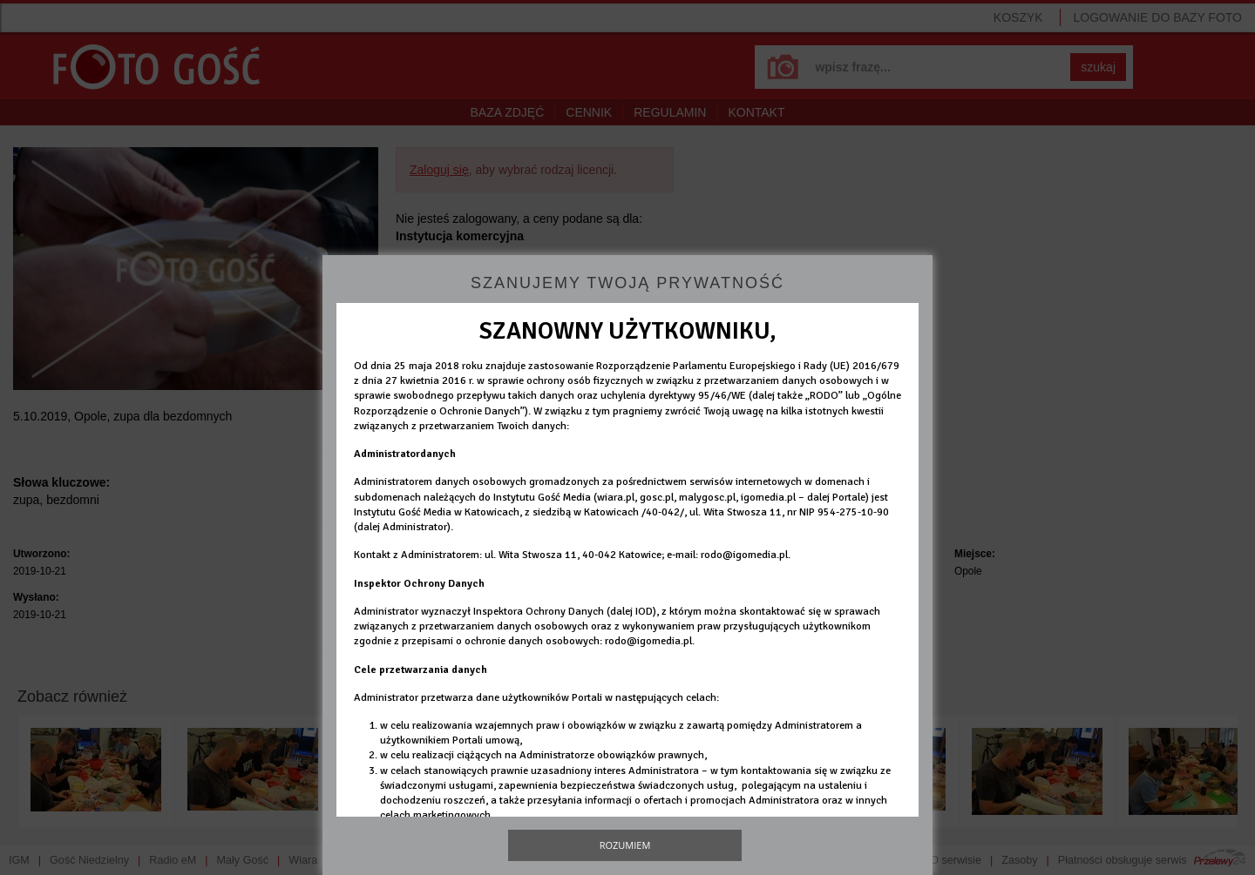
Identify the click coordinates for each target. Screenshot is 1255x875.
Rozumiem (625, 844)
